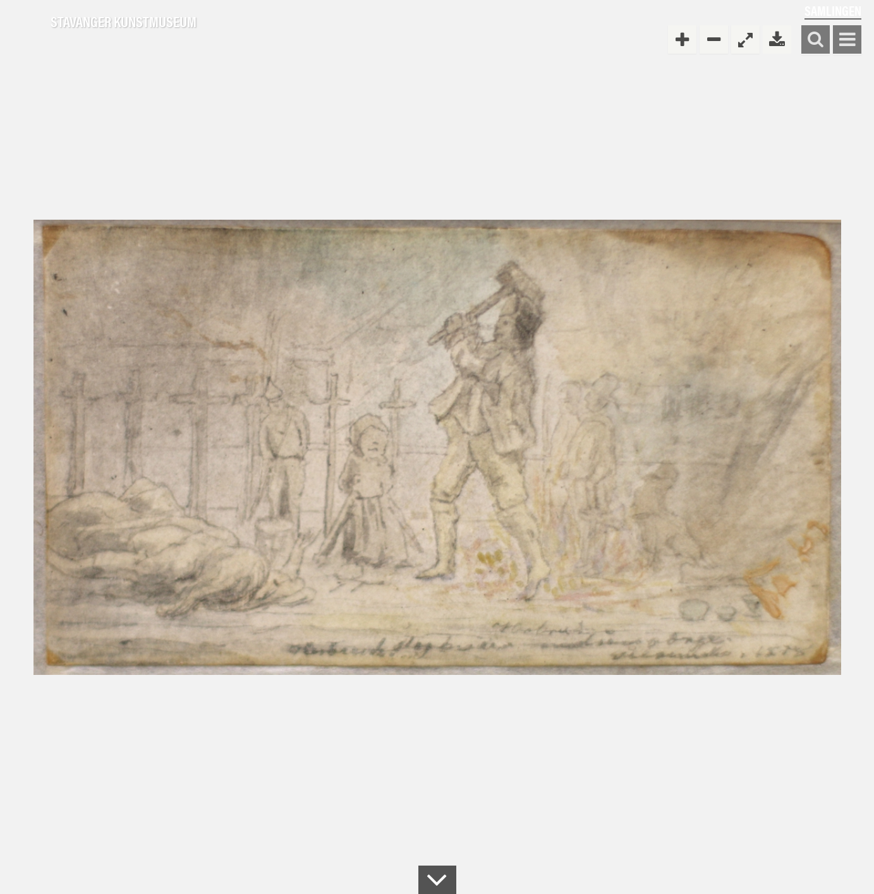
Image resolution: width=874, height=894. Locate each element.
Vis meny (847, 40)
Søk (815, 40)
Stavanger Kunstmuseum (124, 22)
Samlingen (832, 10)
